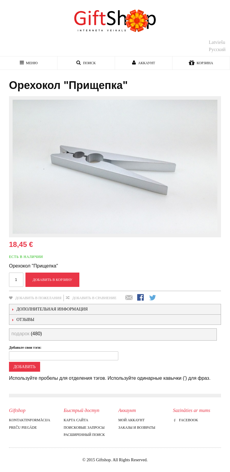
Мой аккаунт (131, 420)
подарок (20, 333)
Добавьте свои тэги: (25, 347)
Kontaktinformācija (29, 420)
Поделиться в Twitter (153, 298)
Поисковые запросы (84, 427)
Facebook (185, 420)
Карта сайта (76, 420)
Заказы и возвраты (136, 427)
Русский (217, 49)
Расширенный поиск (84, 435)
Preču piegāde (23, 427)
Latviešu (217, 42)
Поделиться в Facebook (141, 298)
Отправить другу (129, 298)
